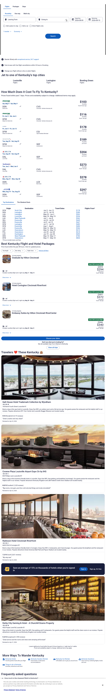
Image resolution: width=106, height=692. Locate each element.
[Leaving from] (22, 43)
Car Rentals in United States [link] (37, 663)
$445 (78, 177)
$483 (78, 181)
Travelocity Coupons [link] (34, 669)
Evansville (18, 177)
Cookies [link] (57, 653)
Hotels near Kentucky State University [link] (14, 623)
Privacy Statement (9, 690)
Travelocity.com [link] (5, 2)
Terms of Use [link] (58, 656)
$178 (78, 167)
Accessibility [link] (58, 663)
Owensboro (19, 187)
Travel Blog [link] (32, 676)
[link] (14, 455)
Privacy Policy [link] (59, 649)
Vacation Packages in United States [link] (39, 656)
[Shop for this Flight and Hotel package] (78, 226)
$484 (78, 183)
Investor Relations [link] (8, 666)
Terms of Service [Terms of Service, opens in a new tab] (20, 690)
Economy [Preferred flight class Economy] (92, 37)
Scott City (18, 167)
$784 (78, 193)
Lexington (18, 169)
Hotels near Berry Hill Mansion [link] (63, 619)
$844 (78, 195)
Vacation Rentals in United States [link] (38, 653)
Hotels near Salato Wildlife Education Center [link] (68, 623)
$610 (78, 187)
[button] (53, 602)
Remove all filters (44, 207)
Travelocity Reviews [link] (34, 666)
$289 (78, 169)
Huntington (19, 191)
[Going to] (53, 43)
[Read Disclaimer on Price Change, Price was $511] (92, 248)
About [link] (5, 649)
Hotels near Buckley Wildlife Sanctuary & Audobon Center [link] (72, 627)
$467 (78, 179)
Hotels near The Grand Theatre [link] (12, 619)
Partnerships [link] (6, 659)
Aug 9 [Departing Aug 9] (76, 44)
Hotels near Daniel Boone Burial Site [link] (13, 630)
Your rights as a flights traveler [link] (89, 667)
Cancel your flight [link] (86, 658)
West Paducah (20, 175)
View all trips (53, 312)
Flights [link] (14, 2)
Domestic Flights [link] (34, 659)
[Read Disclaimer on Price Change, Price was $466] (92, 280)
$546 (78, 185)
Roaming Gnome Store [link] (9, 669)
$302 (78, 171)
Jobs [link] (4, 653)
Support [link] (83, 649)
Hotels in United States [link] (35, 649)
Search (53, 56)
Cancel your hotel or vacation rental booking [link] (90, 653)
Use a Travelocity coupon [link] (88, 664)
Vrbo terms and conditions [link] (62, 659)
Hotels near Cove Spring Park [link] (63, 630)
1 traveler (81, 37)
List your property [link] (8, 656)
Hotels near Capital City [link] (9, 627)
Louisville (18, 173)
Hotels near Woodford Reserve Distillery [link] (66, 615)
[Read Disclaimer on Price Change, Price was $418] (92, 216)
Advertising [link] (6, 672)
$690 (78, 191)
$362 (78, 175)
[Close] (102, 685)
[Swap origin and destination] (38, 43)
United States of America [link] (24, 2)
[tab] (45, 30)
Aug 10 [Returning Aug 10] (91, 44)
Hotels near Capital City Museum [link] (12, 615)
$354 (78, 173)
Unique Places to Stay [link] (35, 672)
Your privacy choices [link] (60, 666)
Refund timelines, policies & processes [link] (91, 661)
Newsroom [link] (6, 663)
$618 (78, 189)
